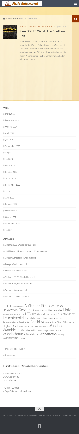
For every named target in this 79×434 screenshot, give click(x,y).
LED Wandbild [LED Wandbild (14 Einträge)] (39, 314)
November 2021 (12, 210)
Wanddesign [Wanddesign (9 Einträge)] (43, 330)
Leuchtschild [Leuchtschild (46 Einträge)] (13, 318)
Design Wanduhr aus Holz (16, 264)
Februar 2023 (11, 172)
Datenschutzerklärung (15, 349)
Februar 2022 (11, 204)
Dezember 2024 (12, 120)
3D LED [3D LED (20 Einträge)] (7, 306)
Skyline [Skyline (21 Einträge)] (7, 326)
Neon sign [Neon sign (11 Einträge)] (63, 318)
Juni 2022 (9, 191)
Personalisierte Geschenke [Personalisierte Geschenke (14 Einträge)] (16, 322)
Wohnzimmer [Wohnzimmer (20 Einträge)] (11, 338)
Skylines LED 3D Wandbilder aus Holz (21, 277)
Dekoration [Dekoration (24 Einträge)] (10, 310)
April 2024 (9, 133)
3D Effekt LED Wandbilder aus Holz (36, 27)
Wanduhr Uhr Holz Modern (17, 296)
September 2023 (12, 146)
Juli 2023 (9, 159)
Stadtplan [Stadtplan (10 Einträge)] (23, 326)
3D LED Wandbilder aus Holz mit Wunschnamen (26, 251)
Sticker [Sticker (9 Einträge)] (30, 326)
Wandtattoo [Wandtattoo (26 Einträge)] (48, 334)
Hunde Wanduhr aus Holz (16, 270)
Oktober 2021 (11, 217)
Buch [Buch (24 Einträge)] (51, 306)
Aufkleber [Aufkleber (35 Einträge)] (32, 305)
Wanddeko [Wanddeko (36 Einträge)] (11, 330)
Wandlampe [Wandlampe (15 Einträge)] (55, 330)
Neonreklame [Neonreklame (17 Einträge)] (50, 318)
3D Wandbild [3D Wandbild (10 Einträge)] (18, 306)
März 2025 (10, 114)
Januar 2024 (10, 139)
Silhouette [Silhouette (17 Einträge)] (68, 322)
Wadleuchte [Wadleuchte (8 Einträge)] (43, 327)
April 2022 (9, 198)
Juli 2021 (9, 230)
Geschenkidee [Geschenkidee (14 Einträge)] (55, 310)
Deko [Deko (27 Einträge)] (59, 306)
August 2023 (10, 152)
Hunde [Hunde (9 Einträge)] (21, 314)
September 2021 (12, 223)
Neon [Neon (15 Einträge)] (39, 318)
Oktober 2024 (11, 127)
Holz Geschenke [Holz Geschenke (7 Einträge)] (8, 314)
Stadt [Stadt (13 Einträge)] (15, 326)
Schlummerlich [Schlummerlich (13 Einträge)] (48, 322)
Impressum (10, 355)
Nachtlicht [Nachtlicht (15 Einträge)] (30, 318)
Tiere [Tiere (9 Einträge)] (36, 326)
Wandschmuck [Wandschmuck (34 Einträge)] (14, 334)
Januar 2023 (10, 178)
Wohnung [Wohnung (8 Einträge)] (61, 335)
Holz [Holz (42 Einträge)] (67, 310)
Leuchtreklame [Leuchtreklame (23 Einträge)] (66, 314)
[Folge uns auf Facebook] (39, 426)
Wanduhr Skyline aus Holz (16, 290)
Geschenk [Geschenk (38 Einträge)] (26, 310)
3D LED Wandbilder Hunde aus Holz (20, 258)
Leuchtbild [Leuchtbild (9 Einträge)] (51, 314)
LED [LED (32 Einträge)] (28, 314)
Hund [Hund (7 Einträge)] (16, 314)
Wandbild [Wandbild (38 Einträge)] (56, 326)
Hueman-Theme (55, 419)
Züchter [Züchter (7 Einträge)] (23, 338)
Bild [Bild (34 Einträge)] (44, 306)
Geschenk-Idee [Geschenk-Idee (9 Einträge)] (41, 310)
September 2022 (12, 185)
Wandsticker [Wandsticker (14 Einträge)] (32, 334)
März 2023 (10, 165)
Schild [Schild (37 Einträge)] (35, 322)
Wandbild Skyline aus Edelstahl (18, 283)
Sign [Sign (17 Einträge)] (59, 322)
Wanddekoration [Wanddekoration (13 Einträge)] (29, 330)
